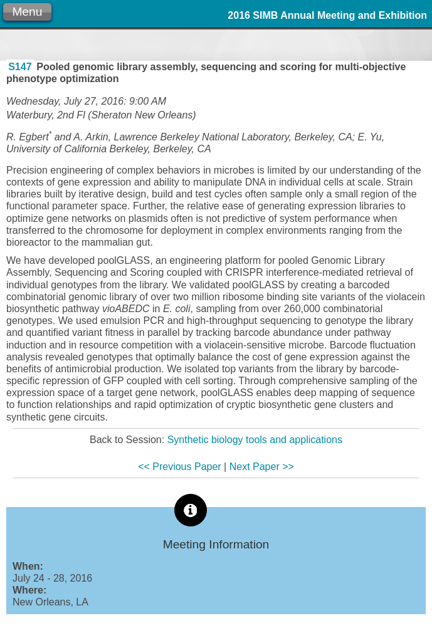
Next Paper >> (261, 466)
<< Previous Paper (179, 466)
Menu (27, 11)
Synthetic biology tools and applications (254, 439)
